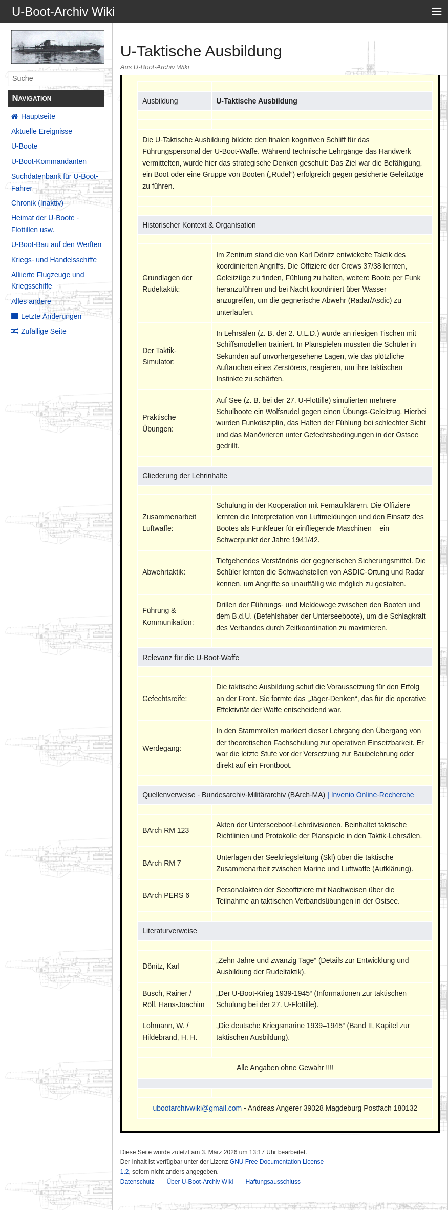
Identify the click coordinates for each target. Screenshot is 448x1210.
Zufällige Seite (44, 331)
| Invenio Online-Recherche (370, 795)
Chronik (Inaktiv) (37, 203)
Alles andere (31, 301)
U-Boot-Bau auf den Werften (56, 244)
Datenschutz (137, 1181)
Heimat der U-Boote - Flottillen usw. (45, 223)
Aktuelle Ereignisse (41, 131)
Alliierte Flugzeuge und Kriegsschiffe (47, 280)
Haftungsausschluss (272, 1181)
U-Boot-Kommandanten (49, 161)
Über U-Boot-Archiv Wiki (199, 1181)
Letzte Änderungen (51, 316)
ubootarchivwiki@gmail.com (197, 1108)
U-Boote (24, 146)
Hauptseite (38, 116)
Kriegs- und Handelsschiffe (54, 260)
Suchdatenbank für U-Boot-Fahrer (54, 182)
